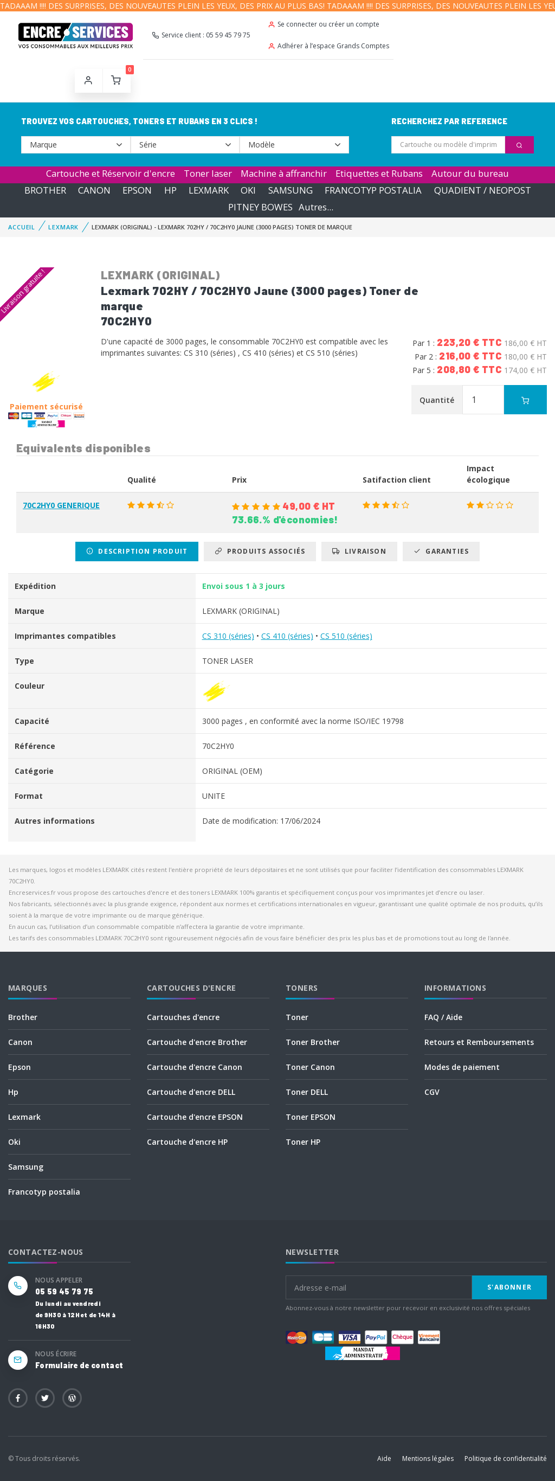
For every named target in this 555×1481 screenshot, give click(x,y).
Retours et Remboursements (479, 1042)
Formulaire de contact (79, 1365)
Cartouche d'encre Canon (194, 1067)
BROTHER (45, 190)
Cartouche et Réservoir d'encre (110, 173)
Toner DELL (307, 1092)
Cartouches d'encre (183, 1017)
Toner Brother (313, 1042)
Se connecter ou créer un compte (323, 24)
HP (170, 190)
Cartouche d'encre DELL (191, 1092)
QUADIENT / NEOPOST (482, 190)
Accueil (21, 227)
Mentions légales (428, 1458)
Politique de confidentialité (505, 1458)
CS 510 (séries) (346, 636)
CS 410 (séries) (287, 636)
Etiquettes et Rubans (379, 173)
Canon (20, 1042)
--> (76, 144)
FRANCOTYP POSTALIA (373, 190)
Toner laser (208, 173)
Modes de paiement (462, 1067)
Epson (19, 1067)
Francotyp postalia (44, 1192)
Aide (384, 1458)
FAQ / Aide (443, 1017)
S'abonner (509, 1287)
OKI (248, 190)
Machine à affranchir (284, 173)
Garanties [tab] (441, 551)
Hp (13, 1092)
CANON (94, 190)
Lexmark (24, 1117)
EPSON (137, 190)
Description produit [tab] (137, 551)
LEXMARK (209, 190)
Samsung (25, 1167)
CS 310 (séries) (228, 636)
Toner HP (303, 1142)
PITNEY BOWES (260, 207)
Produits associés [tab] (260, 551)
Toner (297, 1017)
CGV (432, 1092)
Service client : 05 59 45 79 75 (201, 35)
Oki (14, 1142)
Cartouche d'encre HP (187, 1142)
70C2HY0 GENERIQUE (61, 505)
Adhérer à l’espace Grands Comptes (328, 45)
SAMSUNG (290, 190)
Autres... (316, 207)
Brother (22, 1017)
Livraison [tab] (359, 551)
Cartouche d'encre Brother (197, 1042)
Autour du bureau (470, 173)
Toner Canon (310, 1067)
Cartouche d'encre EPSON (195, 1117)
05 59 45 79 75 (64, 1291)
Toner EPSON (310, 1117)
